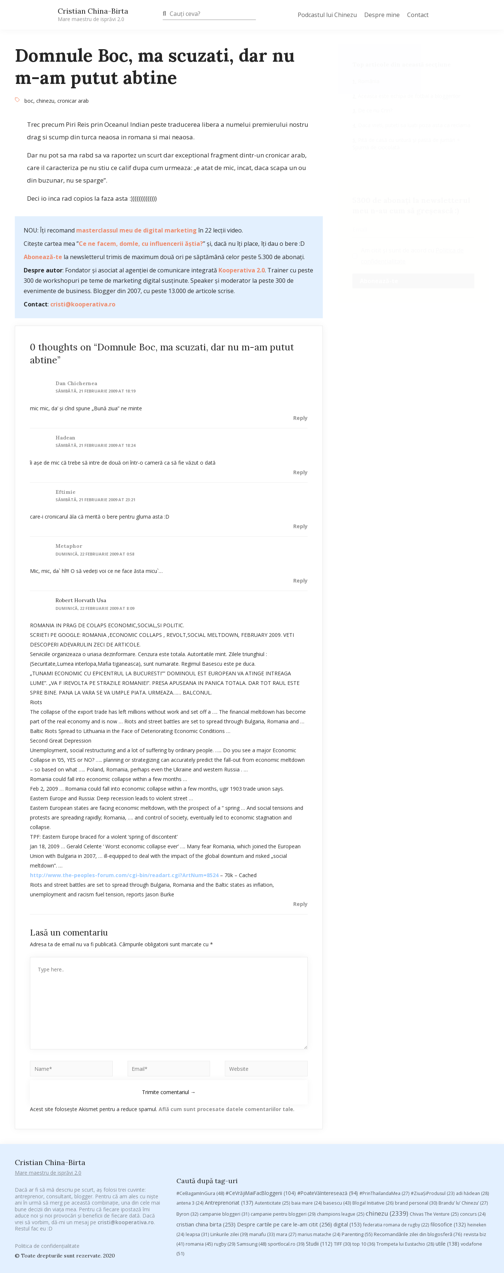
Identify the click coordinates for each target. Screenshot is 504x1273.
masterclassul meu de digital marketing (136, 230)
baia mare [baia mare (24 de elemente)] (306, 1137)
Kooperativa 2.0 (242, 270)
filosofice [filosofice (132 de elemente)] (448, 1158)
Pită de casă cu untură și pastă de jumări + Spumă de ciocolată (406, 143)
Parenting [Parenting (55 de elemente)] (357, 1168)
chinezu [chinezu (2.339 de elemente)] (387, 1147)
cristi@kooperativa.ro (82, 304)
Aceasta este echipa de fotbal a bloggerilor (408, 95)
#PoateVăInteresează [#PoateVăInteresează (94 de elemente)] (327, 1127)
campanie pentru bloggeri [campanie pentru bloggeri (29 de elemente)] (283, 1148)
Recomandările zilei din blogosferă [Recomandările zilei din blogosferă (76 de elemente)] (418, 1168)
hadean (65, 437)
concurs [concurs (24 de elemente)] (473, 1148)
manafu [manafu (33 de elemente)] (262, 1168)
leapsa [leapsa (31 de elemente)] (197, 1168)
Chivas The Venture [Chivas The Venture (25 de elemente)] (434, 1148)
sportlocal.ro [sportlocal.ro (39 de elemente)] (286, 1178)
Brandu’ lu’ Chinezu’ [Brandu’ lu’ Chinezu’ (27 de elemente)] (463, 1137)
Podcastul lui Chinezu (327, 14)
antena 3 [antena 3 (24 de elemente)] (189, 1137)
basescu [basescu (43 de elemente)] (337, 1137)
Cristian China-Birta (93, 14)
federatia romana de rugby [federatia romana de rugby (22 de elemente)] (396, 1159)
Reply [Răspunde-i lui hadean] (300, 472)
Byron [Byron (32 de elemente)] (187, 1148)
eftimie (65, 492)
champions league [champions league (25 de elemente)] (340, 1148)
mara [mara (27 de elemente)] (286, 1168)
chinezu (45, 100)
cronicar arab (73, 100)
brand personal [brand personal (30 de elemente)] (416, 1137)
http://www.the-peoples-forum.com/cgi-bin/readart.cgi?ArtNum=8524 (124, 875)
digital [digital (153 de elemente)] (348, 1158)
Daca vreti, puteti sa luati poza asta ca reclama (413, 125)
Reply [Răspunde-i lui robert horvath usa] (300, 903)
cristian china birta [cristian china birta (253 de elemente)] (206, 1158)
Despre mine (382, 14)
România (367, 81)
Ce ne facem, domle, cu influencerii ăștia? (141, 244)
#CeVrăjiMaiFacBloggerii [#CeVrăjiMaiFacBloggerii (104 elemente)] (261, 1127)
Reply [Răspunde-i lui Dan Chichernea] (300, 417)
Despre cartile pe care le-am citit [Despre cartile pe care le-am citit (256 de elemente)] (284, 1158)
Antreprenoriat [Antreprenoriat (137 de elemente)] (229, 1136)
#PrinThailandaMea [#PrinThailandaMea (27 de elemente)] (384, 1127)
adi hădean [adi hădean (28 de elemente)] (472, 1127)
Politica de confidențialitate (47, 1239)
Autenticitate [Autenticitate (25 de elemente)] (272, 1137)
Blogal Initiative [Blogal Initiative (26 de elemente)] (372, 1137)
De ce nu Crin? (374, 110)
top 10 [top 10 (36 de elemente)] (363, 1178)
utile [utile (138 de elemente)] (447, 1177)
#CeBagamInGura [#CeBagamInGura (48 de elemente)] (200, 1127)
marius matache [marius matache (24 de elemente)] (319, 1168)
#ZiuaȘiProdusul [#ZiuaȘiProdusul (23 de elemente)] (432, 1127)
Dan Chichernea (76, 383)
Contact (418, 14)
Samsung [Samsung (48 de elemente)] (251, 1178)
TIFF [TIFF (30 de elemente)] (342, 1178)
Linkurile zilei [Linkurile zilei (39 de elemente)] (229, 1168)
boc (28, 100)
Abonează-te (43, 257)
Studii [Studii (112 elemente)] (319, 1177)
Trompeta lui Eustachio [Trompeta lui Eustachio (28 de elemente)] (405, 1178)
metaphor (68, 546)
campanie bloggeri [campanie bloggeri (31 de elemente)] (224, 1148)
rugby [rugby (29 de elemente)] (224, 1178)
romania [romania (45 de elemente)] (199, 1178)
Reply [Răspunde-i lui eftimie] (300, 526)
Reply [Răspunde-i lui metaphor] (300, 580)
